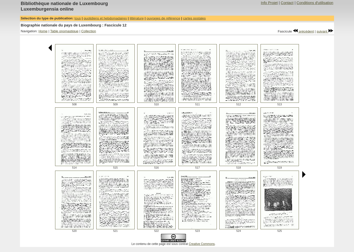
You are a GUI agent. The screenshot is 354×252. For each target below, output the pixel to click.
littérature (137, 18)
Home (43, 31)
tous (78, 18)
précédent (303, 31)
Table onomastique (64, 31)
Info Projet (269, 3)
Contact (287, 3)
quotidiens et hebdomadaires (105, 18)
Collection (88, 31)
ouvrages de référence (163, 18)
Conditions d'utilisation (315, 3)
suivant (325, 31)
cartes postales (194, 18)
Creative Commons (202, 244)
